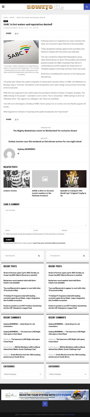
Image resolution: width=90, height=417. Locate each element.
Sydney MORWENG (11, 28)
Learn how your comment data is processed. (49, 243)
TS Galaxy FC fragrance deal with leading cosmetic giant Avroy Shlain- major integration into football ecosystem (22, 298)
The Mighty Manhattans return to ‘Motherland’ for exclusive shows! (45, 131)
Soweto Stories (10, 190)
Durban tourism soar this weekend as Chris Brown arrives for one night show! (45, 141)
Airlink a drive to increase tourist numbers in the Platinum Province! (43, 193)
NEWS (5, 21)
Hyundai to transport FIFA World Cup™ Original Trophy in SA (73, 193)
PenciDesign (70, 414)
